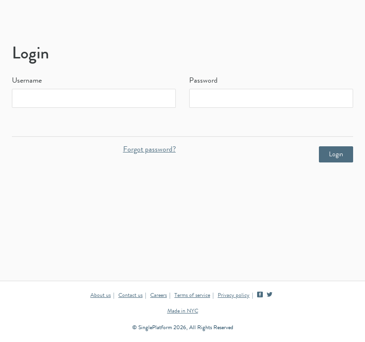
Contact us (130, 296)
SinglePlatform (182, 21)
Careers (158, 296)
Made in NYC (182, 311)
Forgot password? (149, 150)
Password (203, 81)
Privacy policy (234, 296)
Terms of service (192, 296)
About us (100, 296)
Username (27, 81)
